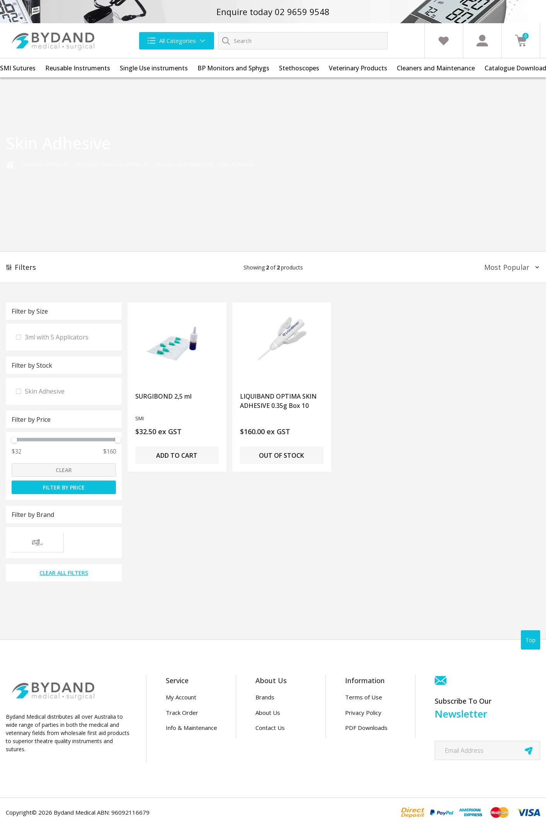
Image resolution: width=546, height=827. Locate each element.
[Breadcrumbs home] (10, 164)
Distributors (271, 743)
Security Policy (364, 743)
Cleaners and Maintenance (436, 68)
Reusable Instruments (77, 68)
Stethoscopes (299, 68)
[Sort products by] (509, 267)
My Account (181, 697)
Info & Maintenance (191, 728)
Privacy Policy (363, 712)
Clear (64, 470)
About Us (267, 712)
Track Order (182, 712)
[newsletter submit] (528, 750)
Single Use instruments (154, 68)
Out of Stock (281, 455)
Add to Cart (176, 455)
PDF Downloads (366, 728)
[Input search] (303, 40)
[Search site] (226, 40)
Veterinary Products (358, 68)
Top (531, 640)
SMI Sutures (18, 68)
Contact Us (270, 728)
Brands (264, 697)
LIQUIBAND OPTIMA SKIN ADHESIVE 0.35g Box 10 (278, 401)
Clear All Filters (63, 572)
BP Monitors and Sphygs (233, 68)
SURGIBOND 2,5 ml (163, 396)
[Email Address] (487, 750)
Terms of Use (363, 697)
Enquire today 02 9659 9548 (273, 11)
